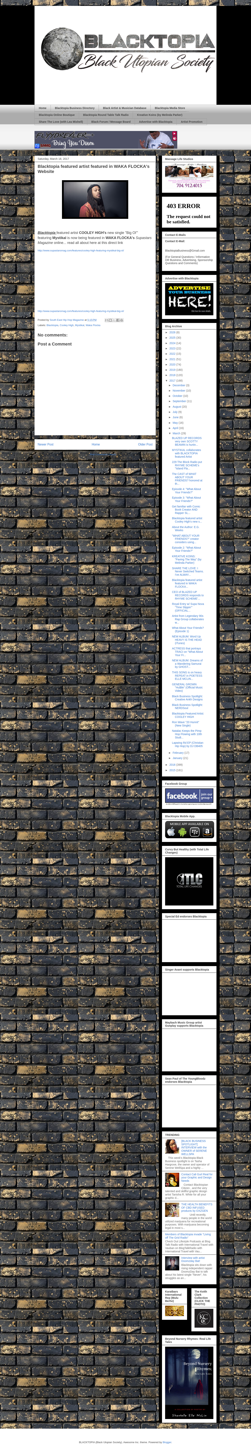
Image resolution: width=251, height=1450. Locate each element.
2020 (172, 364)
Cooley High (67, 325)
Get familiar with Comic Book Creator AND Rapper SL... (186, 510)
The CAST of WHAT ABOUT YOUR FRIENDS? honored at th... (187, 478)
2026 (172, 332)
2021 (172, 359)
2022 (172, 353)
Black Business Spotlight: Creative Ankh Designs (187, 698)
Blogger (167, 1442)
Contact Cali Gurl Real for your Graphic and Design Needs (197, 1178)
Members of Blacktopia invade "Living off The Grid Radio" (188, 1236)
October (178, 395)
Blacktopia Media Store (170, 108)
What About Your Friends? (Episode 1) (188, 629)
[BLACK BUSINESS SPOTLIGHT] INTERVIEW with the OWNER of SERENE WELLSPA (194, 1147)
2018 (172, 375)
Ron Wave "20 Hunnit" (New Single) (185, 724)
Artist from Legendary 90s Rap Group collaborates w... (188, 619)
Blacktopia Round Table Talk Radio (106, 114)
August (177, 406)
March (177, 433)
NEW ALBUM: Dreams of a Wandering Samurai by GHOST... (187, 664)
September (180, 401)
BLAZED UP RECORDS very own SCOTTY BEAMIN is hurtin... (187, 441)
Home (42, 108)
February (178, 752)
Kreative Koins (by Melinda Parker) (159, 114)
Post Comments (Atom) (103, 454)
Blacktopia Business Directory (75, 108)
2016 (172, 764)
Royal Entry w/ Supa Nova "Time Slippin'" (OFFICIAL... (188, 607)
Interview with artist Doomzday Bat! (193, 1259)
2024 (172, 343)
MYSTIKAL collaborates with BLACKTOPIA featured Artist (186, 453)
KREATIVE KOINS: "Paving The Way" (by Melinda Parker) (186, 560)
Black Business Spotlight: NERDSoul (187, 706)
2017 (172, 380)
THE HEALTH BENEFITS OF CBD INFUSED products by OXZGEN (196, 1208)
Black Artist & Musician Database (124, 108)
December (179, 385)
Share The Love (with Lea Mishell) (61, 121)
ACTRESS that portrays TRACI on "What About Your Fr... (187, 652)
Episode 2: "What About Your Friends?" (186, 549)
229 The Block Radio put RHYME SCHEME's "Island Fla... (187, 465)
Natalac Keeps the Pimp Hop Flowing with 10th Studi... (187, 734)
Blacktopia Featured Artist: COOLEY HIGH (188, 715)
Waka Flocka (93, 325)
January (178, 758)
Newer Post (46, 444)
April (176, 428)
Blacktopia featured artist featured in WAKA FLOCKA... (187, 583)
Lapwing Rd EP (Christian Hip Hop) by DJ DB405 (187, 744)
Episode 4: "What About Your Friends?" (186, 490)
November (179, 390)
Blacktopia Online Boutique (57, 114)
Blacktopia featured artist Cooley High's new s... (187, 520)
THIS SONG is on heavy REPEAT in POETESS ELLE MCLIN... (187, 676)
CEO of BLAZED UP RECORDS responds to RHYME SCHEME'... (188, 595)
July (175, 412)
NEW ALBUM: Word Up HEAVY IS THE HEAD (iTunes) (187, 640)
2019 (172, 369)
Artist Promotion (191, 121)
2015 (172, 770)
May (175, 422)
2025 (172, 337)
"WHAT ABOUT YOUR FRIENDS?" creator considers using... (185, 539)
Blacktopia (52, 325)
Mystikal (79, 325)
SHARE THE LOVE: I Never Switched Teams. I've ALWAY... (188, 571)
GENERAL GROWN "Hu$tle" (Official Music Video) (187, 688)
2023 (172, 348)
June (176, 417)
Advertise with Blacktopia (155, 121)
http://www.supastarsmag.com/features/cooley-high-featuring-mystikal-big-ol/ (81, 250)
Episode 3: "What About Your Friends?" (186, 499)
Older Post (145, 444)
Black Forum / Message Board (111, 121)
